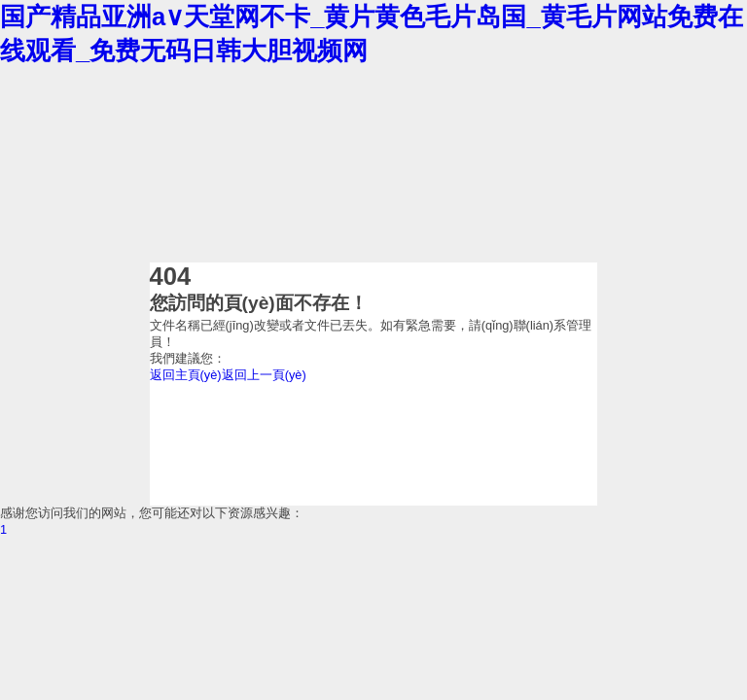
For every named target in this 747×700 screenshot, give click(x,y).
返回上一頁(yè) (264, 375)
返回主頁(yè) (186, 375)
